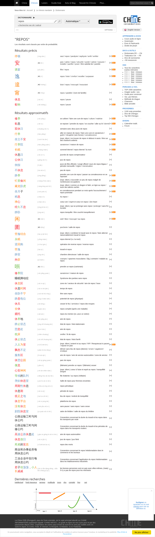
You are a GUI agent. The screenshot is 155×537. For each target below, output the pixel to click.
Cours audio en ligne (132, 39)
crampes (63, 259)
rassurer (101, 62)
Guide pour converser (133, 94)
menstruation (87, 166)
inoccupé (74, 85)
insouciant (84, 85)
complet (72, 482)
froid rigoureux (31, 482)
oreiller (62, 334)
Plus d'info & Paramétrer (67, 534)
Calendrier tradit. (131, 124)
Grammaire (128, 41)
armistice (75, 304)
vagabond (99, 349)
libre (66, 219)
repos (67, 56)
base (98, 283)
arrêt (90, 56)
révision (139, 72)
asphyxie (82, 56)
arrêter (95, 56)
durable (63, 208)
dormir (106, 124)
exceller (81, 76)
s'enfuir (74, 76)
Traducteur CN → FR (132, 56)
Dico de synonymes (132, 58)
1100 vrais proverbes (132, 111)
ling (78, 482)
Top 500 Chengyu (131, 116)
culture (92, 119)
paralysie (74, 56)
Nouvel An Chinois (87, 3)
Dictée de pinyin (130, 46)
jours (59, 482)
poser (77, 64)
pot (85, 482)
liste (132, 72)
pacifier (70, 64)
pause (68, 99)
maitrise (99, 119)
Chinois (34, 3)
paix (61, 62)
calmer (93, 62)
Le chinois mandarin (44, 10)
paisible (97, 64)
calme (67, 62)
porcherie (63, 227)
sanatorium (64, 145)
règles (78, 166)
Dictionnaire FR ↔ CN (133, 53)
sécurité (80, 62)
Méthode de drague (132, 99)
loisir (68, 76)
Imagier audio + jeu (132, 92)
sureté (87, 62)
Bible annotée (129, 104)
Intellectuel (19, 482)
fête (61, 70)
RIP (88, 344)
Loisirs (44, 3)
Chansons (128, 101)
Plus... (102, 3)
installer (63, 64)
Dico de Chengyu (131, 114)
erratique (63, 351)
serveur (42, 482)
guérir (62, 135)
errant (91, 349)
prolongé (97, 206)
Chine (24, 3)
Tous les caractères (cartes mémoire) (132, 69)
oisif (61, 219)
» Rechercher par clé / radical (29, 25)
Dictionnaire (60, 10)
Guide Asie (56, 3)
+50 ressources (130, 60)
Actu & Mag (70, 3)
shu (65, 482)
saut (61, 56)
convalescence (91, 135)
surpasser (90, 76)
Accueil (30, 10)
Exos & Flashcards (131, 43)
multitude (51, 482)
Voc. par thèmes (130, 97)
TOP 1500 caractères (132, 90)
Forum (127, 126)
